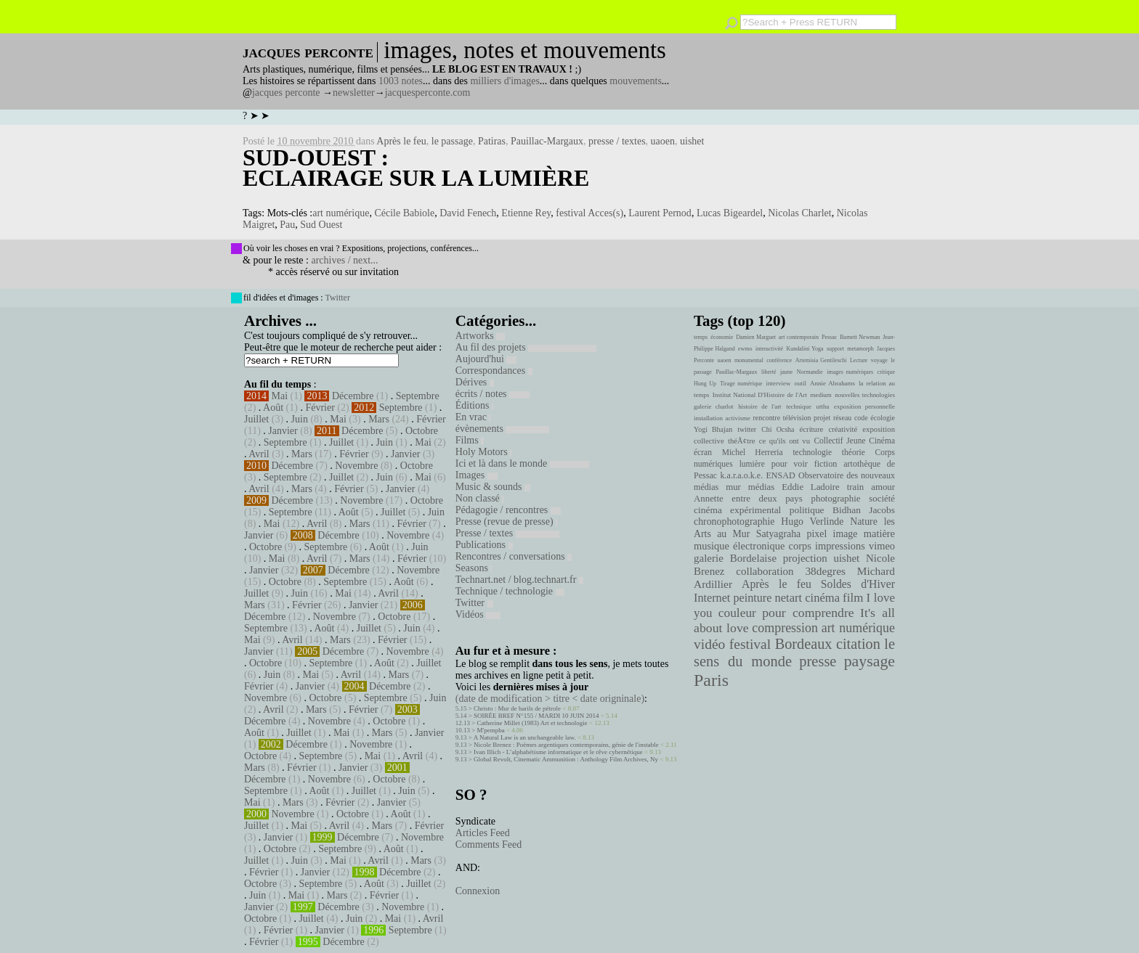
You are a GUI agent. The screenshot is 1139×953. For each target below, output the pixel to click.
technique (798, 406)
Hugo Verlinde (812, 521)
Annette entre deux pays (748, 499)
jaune (786, 372)
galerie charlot (714, 406)
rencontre (767, 418)
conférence (779, 360)
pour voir (789, 464)
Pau (287, 224)
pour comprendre (808, 612)
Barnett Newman (860, 337)
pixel (817, 533)
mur (733, 487)
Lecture (858, 360)
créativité (842, 429)
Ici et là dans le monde (522, 463)
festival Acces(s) (589, 213)
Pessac (829, 337)
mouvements (635, 80)
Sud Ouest (321, 224)
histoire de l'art (759, 406)
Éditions (474, 405)
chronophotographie (734, 521)
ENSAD (780, 475)
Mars (378, 419)
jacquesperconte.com (428, 92)
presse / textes (617, 141)
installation (708, 418)
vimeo (882, 546)
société (882, 499)
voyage (879, 360)
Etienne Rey (526, 213)
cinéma (822, 598)
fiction (826, 464)
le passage (452, 141)
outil (800, 383)
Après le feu (401, 141)
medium (820, 394)
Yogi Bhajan (713, 429)
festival (750, 644)
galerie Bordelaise (735, 558)
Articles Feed (482, 832)
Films (469, 440)
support (835, 348)
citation (858, 644)
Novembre (356, 465)
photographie (836, 499)
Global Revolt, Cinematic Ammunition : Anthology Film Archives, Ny (566, 759)
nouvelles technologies (865, 394)
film (853, 598)
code (861, 418)
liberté (768, 372)
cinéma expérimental (737, 509)
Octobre (421, 430)
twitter (746, 429)
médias (761, 487)
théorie (853, 452)
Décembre (353, 395)
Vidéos (477, 614)
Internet (712, 598)
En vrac (473, 417)
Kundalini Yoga (805, 348)
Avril (258, 454)
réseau (842, 418)
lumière (752, 463)
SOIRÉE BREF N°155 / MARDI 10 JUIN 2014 (536, 715)
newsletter (354, 92)
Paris (711, 680)
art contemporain (799, 337)
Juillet (256, 419)
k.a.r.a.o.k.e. (741, 475)
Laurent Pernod (660, 213)
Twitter (337, 298)
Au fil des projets (525, 347)
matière (879, 533)
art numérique (340, 213)
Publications (484, 544)
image (845, 533)
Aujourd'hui (486, 358)
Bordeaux (803, 644)
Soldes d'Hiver (858, 584)
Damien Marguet (756, 337)
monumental (748, 360)
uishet (692, 141)
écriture (812, 429)
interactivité (769, 348)
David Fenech (467, 213)
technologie (812, 452)
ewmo (745, 348)
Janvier (282, 430)
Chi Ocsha (777, 429)
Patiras (492, 141)
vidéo (709, 644)
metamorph (860, 348)
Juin (299, 419)
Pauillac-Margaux (547, 141)
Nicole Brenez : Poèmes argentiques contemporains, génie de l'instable (566, 744)
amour (883, 487)
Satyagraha (778, 533)
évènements (502, 428)
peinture (752, 598)
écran (703, 452)
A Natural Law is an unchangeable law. (525, 737)
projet (822, 418)
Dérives (474, 382)
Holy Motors (483, 451)
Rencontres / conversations (513, 556)
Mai (280, 395)
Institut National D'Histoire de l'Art (760, 394)
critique (886, 372)
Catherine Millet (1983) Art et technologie (532, 723)
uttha (823, 406)
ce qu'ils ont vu (784, 440)
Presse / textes (507, 533)
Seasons (474, 568)
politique (807, 509)
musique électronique (739, 546)
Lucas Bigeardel (730, 213)
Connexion (477, 890)
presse (817, 661)
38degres (825, 571)
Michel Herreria (752, 452)
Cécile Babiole (404, 213)
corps (800, 546)
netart (788, 598)
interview (778, 383)
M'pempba (491, 730)
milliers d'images (504, 80)
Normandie (810, 372)
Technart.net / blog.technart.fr (519, 579)
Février (319, 407)
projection (805, 558)
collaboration (764, 571)
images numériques (850, 372)
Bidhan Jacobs (863, 509)
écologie (882, 418)
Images (476, 475)
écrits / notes (492, 393)
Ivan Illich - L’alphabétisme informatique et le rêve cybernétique (558, 752)
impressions (840, 546)
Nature (863, 521)
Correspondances (493, 370)
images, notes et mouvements (525, 50)
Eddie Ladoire (811, 487)
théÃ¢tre (741, 440)
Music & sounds (492, 486)
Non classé (479, 498)
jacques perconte (286, 92)
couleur (737, 613)
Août (273, 407)
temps (701, 337)
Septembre (417, 395)
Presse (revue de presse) (506, 521)
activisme (738, 418)
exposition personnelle (864, 406)
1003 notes (400, 80)
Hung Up (705, 383)
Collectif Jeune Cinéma (854, 440)
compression (785, 628)
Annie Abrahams (832, 383)
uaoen (663, 141)
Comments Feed (488, 844)
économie (721, 337)
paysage (869, 661)
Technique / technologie (509, 591)
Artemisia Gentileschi (821, 360)
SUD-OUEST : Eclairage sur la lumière (416, 167)
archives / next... (344, 260)
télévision (797, 418)
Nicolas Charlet (799, 213)
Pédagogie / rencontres (508, 509)
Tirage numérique (741, 383)
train (855, 487)
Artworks (480, 335)
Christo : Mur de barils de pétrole (517, 708)
